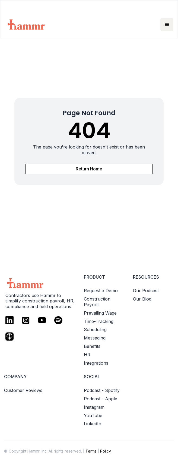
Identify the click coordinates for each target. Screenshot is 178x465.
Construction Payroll (97, 301)
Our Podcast (146, 290)
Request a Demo (101, 290)
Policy (105, 451)
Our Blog (142, 299)
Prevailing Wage (100, 313)
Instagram (94, 407)
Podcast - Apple (100, 398)
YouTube (93, 415)
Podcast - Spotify (102, 390)
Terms (91, 451)
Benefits (92, 346)
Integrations (96, 363)
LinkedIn (92, 423)
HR (87, 354)
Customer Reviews (23, 390)
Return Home (89, 169)
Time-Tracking (98, 321)
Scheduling (95, 329)
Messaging (95, 338)
